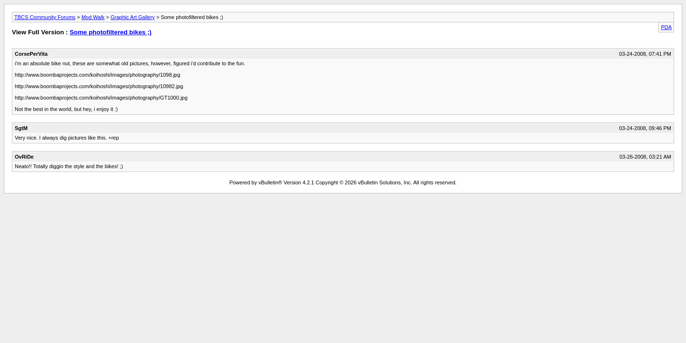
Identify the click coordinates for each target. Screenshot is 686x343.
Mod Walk (93, 17)
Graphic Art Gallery (133, 17)
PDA (666, 27)
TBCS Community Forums (44, 17)
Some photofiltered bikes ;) (110, 32)
